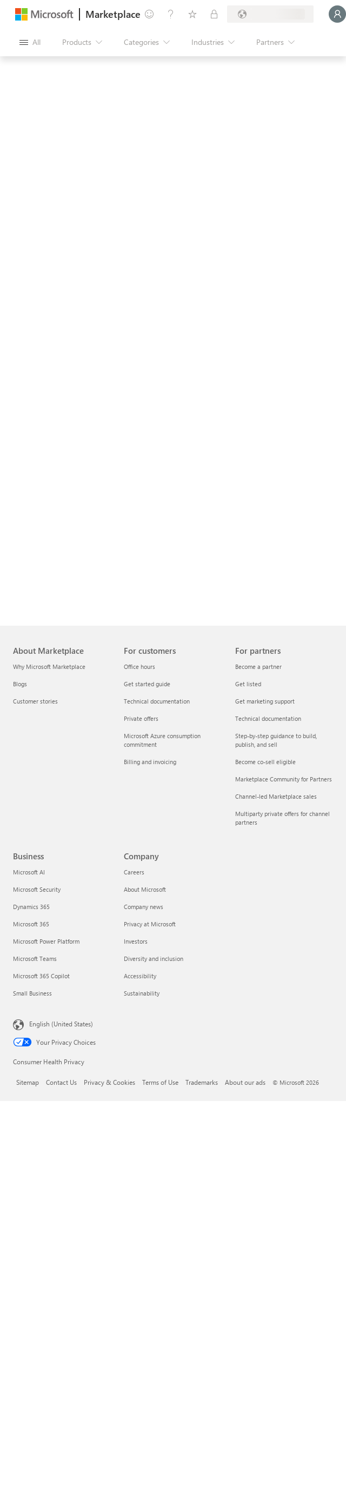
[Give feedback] (149, 14)
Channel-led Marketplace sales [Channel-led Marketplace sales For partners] (276, 796)
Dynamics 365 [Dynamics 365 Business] (31, 907)
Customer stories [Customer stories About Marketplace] (35, 701)
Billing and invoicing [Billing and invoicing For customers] (150, 762)
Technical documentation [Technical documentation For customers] (157, 701)
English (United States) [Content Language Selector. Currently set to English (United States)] (61, 1023)
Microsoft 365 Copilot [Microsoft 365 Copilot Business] (41, 976)
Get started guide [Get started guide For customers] (147, 684)
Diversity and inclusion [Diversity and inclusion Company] (153, 958)
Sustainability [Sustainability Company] (141, 993)
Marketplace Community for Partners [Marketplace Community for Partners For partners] (283, 779)
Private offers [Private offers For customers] (141, 718)
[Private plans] (214, 14)
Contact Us (61, 1082)
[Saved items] (192, 14)
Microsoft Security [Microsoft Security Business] (37, 889)
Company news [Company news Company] (143, 907)
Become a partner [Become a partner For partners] (258, 666)
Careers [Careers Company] (134, 872)
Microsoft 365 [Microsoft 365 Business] (31, 924)
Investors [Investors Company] (136, 941)
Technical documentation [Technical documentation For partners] (268, 718)
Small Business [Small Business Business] (32, 993)
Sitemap (27, 1082)
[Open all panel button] (30, 42)
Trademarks (201, 1082)
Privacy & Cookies (109, 1082)
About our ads (245, 1082)
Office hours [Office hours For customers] (139, 666)
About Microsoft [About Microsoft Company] (145, 889)
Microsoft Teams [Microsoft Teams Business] (35, 958)
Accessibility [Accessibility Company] (140, 976)
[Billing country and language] (270, 14)
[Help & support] (170, 14)
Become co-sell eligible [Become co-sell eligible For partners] (265, 762)
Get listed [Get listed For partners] (248, 684)
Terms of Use (160, 1082)
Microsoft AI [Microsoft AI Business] (29, 872)
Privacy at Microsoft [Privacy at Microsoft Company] (150, 924)
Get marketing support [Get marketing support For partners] (265, 701)
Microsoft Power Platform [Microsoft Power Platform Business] (46, 941)
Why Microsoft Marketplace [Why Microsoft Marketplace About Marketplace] (49, 666)
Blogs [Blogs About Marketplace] (20, 684)
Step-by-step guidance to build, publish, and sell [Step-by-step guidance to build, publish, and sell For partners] (276, 740)
